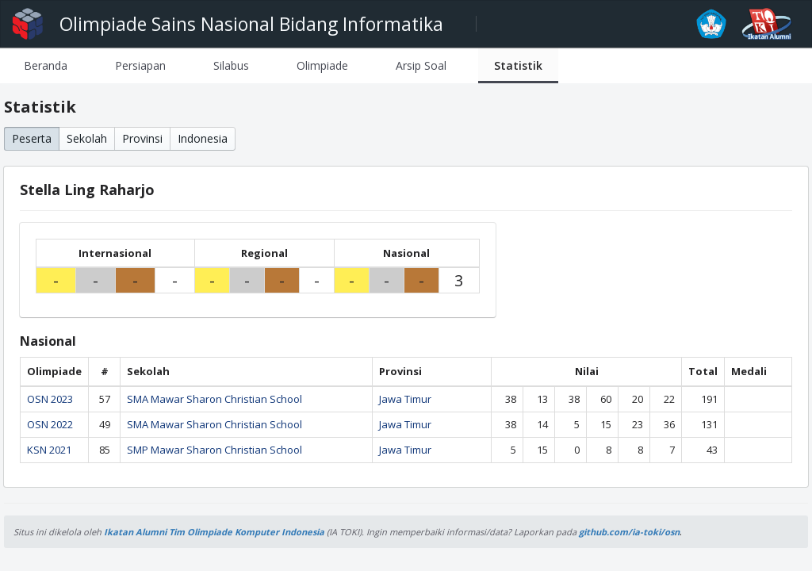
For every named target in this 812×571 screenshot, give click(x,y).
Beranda (45, 65)
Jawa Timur (405, 399)
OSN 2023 (50, 399)
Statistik (518, 65)
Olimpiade (322, 65)
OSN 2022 (50, 424)
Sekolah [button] (87, 138)
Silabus (231, 65)
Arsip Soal (421, 65)
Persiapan (140, 65)
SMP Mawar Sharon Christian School (214, 450)
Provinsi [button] (142, 138)
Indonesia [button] (203, 138)
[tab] (45, 65)
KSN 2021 (49, 450)
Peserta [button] (32, 138)
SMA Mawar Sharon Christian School (214, 399)
